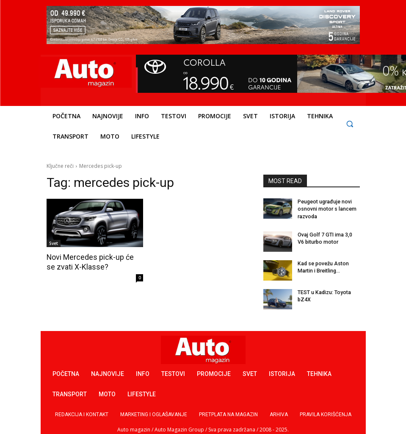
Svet (53, 243)
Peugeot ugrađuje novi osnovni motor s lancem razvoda (326, 209)
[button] (350, 124)
